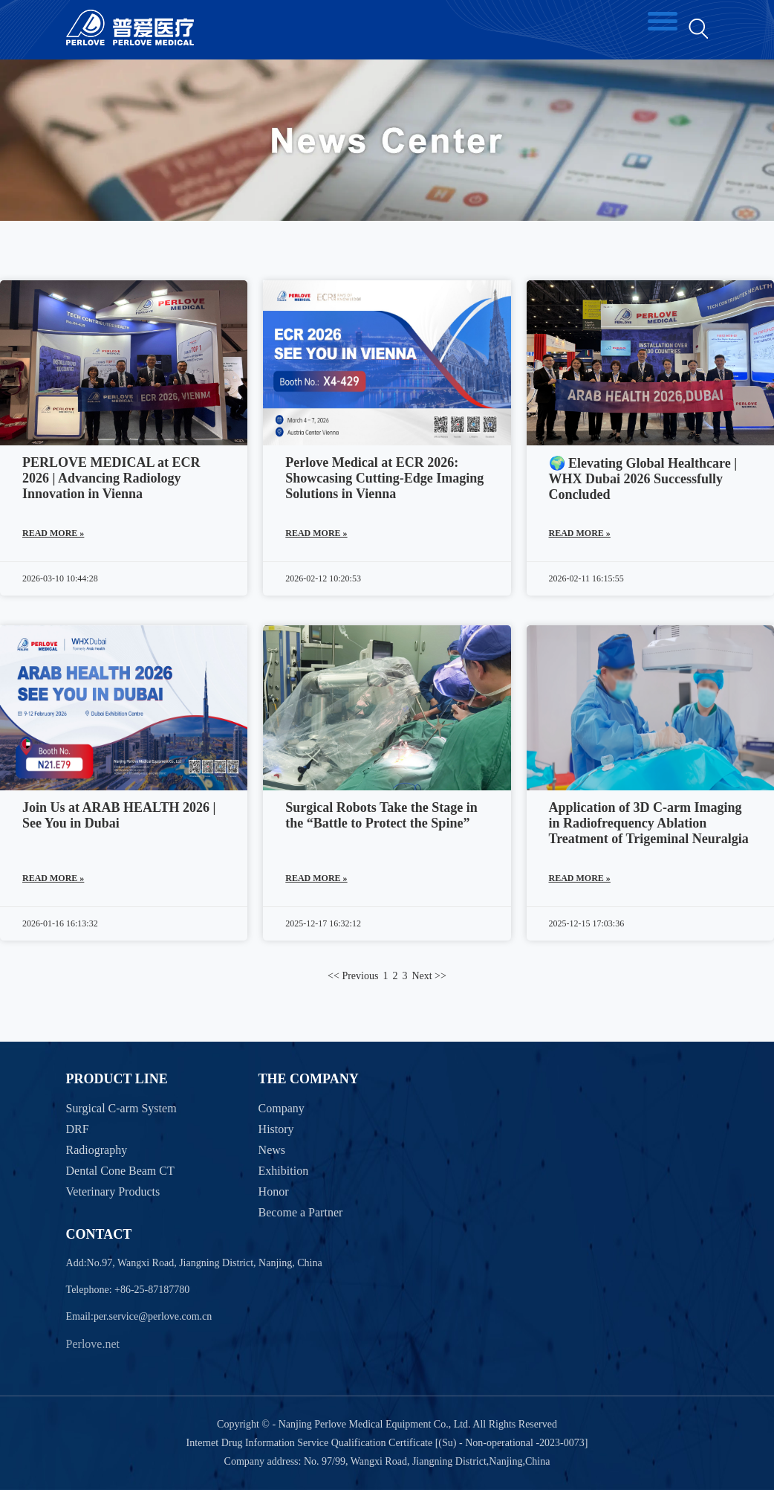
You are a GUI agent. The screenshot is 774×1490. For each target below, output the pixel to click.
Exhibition (283, 1170)
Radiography (97, 1150)
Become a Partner (300, 1212)
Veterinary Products (113, 1191)
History (276, 1129)
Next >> (429, 975)
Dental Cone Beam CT (120, 1170)
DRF (77, 1129)
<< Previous (353, 975)
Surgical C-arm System (121, 1108)
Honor (273, 1191)
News (271, 1150)
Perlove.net (93, 1344)
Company (281, 1108)
